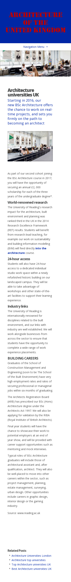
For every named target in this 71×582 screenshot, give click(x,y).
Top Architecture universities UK (31, 564)
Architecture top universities (29, 560)
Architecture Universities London (31, 555)
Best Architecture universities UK (31, 569)
